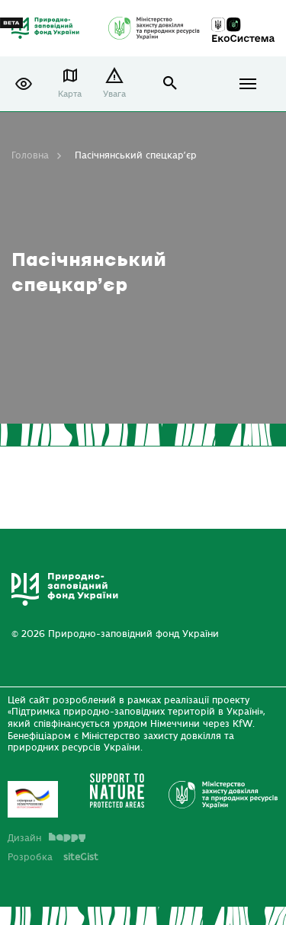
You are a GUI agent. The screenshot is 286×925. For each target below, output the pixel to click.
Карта (70, 94)
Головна (30, 155)
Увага (114, 94)
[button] (23, 84)
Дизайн (46, 838)
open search (170, 83)
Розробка (53, 857)
